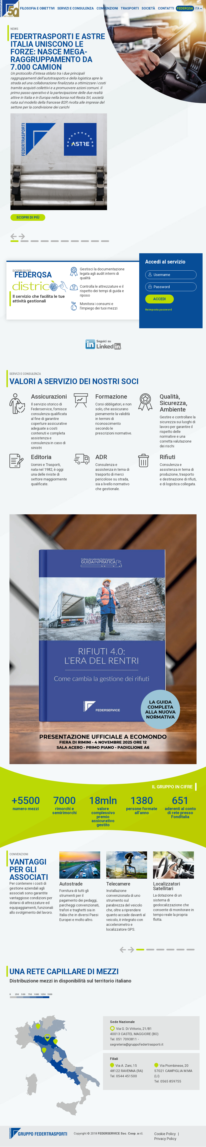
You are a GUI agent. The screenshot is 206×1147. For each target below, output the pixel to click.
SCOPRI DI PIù (27, 217)
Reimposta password (158, 309)
